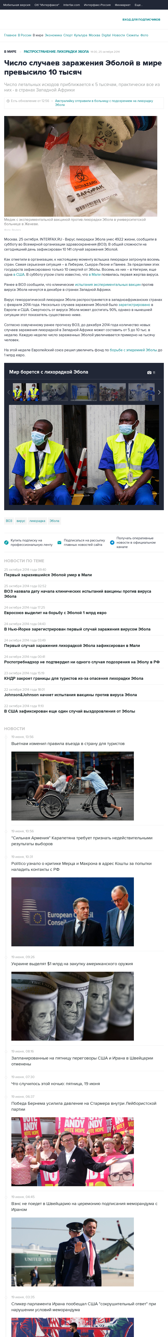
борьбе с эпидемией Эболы (134, 350)
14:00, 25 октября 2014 (105, 52)
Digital (106, 35)
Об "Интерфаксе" (47, 5)
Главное (10, 35)
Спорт (68, 35)
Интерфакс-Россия (97, 5)
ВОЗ (9, 521)
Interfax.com (71, 5)
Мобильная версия (16, 5)
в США (18, 274)
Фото (144, 35)
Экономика (53, 35)
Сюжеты (132, 35)
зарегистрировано (134, 305)
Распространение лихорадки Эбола (56, 52)
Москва (94, 35)
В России (24, 35)
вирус (21, 521)
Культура (80, 35)
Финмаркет (123, 5)
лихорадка (37, 521)
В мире (38, 35)
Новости (118, 35)
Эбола (54, 521)
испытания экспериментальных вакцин (108, 285)
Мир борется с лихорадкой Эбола (48, 372)
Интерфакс (84, 19)
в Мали (95, 274)
